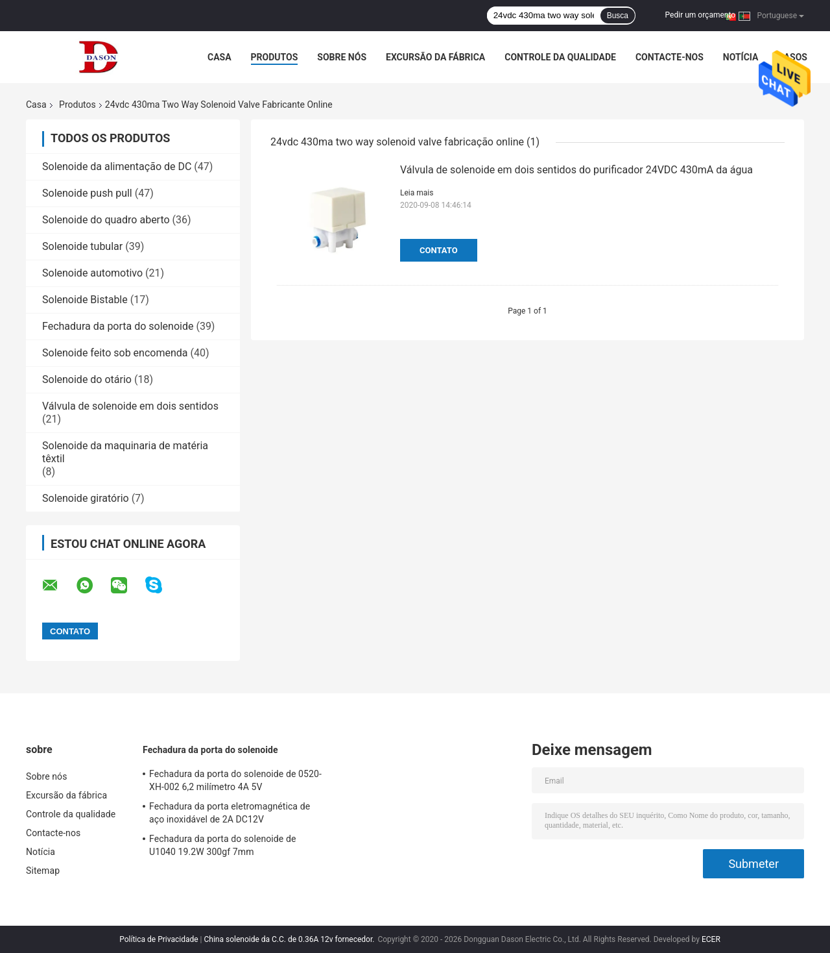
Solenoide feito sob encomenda (114, 353)
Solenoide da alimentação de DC (116, 166)
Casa (219, 57)
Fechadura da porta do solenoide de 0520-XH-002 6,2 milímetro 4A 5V (235, 780)
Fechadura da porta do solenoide (117, 326)
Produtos (274, 57)
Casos (792, 57)
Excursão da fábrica (435, 57)
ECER (711, 939)
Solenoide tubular (82, 246)
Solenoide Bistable (85, 299)
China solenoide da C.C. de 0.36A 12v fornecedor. (290, 939)
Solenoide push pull (87, 193)
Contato (439, 250)
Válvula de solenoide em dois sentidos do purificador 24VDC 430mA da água (576, 170)
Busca (617, 15)
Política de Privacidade (158, 939)
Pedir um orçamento (700, 14)
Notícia (741, 57)
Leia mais (416, 192)
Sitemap (43, 870)
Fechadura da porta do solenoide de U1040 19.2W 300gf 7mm (222, 845)
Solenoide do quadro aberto (106, 220)
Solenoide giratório (85, 498)
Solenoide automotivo (92, 273)
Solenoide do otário (87, 379)
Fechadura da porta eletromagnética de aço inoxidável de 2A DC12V (229, 812)
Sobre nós (341, 57)
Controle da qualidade (560, 57)
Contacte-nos (669, 57)
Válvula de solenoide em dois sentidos (130, 406)
